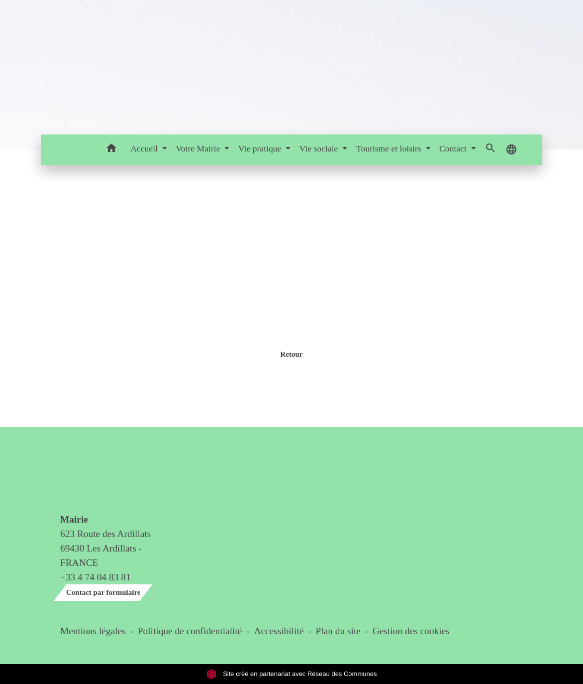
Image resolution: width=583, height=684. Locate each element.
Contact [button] (454, 148)
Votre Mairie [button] (199, 148)
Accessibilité (279, 631)
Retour (291, 354)
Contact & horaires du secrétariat (99, 475)
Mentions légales (93, 631)
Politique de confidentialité (190, 631)
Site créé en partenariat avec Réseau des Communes (291, 674)
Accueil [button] (145, 148)
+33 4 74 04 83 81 (95, 577)
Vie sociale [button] (319, 148)
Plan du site (338, 631)
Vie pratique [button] (261, 148)
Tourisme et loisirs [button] (389, 148)
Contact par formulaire (103, 592)
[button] (111, 150)
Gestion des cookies (411, 631)
